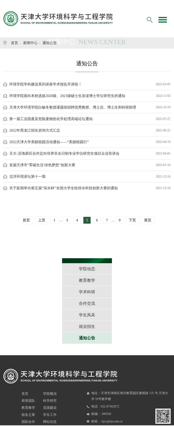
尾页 (147, 220)
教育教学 (28, 407)
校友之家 (28, 415)
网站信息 (50, 422)
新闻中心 (30, 43)
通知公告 (49, 43)
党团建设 (50, 407)
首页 (14, 43)
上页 (41, 220)
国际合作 (28, 422)
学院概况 (50, 393)
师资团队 (28, 400)
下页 (132, 220)
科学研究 (50, 400)
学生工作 (50, 415)
